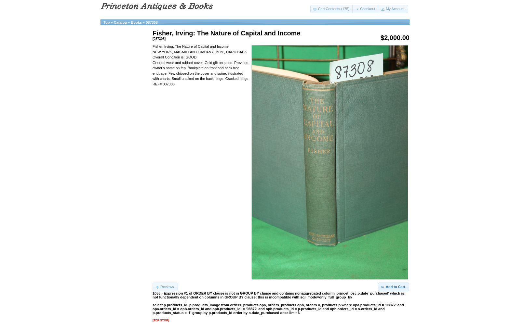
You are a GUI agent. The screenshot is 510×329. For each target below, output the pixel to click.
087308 (152, 22)
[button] (332, 9)
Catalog (120, 22)
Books (136, 22)
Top (106, 22)
